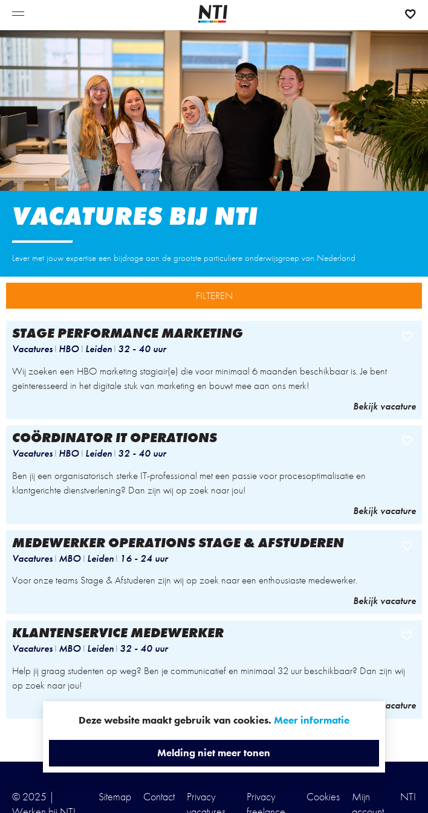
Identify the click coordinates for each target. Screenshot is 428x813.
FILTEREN (214, 295)
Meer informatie (311, 720)
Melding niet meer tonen (213, 752)
